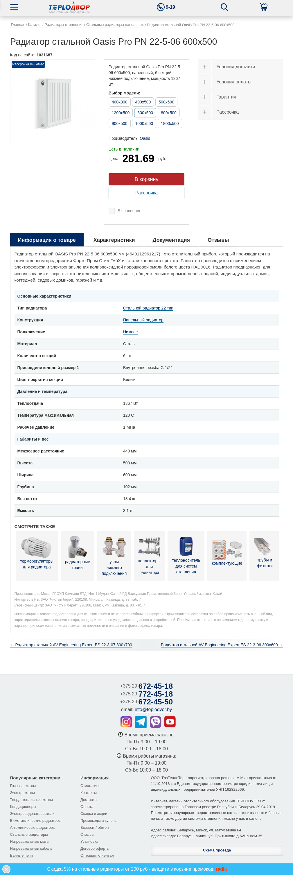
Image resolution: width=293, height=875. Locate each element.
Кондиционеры (23, 806)
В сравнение (129, 210)
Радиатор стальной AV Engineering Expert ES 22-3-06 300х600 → (222, 645)
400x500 (143, 102)
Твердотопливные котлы (31, 799)
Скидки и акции (93, 813)
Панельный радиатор (143, 320)
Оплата (87, 806)
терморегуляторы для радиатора (36, 552)
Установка (89, 841)
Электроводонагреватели (32, 813)
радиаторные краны (77, 553)
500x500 (166, 102)
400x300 (119, 102)
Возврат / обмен (94, 827)
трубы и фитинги (265, 553)
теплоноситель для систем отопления (186, 555)
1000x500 (144, 123)
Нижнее (130, 332)
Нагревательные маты (29, 841)
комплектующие (227, 553)
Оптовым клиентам (97, 855)
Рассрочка (146, 192)
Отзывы (87, 834)
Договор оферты (94, 848)
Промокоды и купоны (98, 820)
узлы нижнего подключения (114, 556)
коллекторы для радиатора (149, 555)
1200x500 (121, 112)
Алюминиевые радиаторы (33, 827)
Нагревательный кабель (31, 848)
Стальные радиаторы (29, 834)
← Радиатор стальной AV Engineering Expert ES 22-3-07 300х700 (71, 645)
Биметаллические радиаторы (36, 820)
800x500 (169, 112)
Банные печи (21, 855)
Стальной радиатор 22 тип (148, 308)
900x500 (119, 123)
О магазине (90, 785)
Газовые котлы (23, 785)
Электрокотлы (22, 792)
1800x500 (170, 123)
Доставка (88, 799)
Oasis (145, 138)
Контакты (88, 792)
